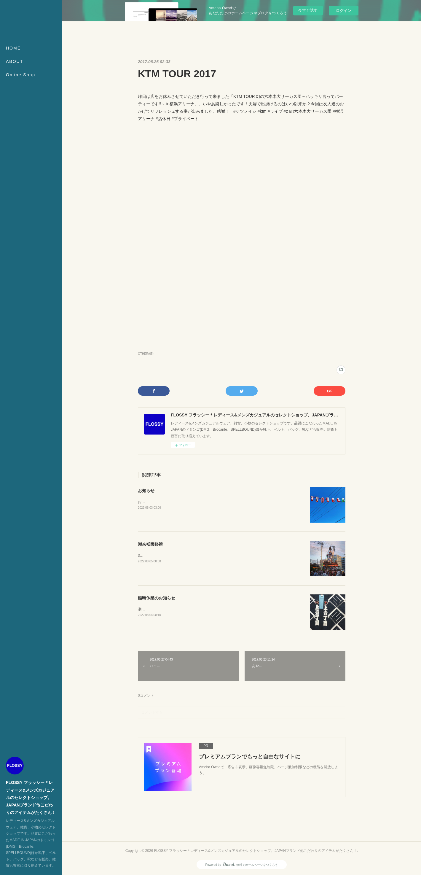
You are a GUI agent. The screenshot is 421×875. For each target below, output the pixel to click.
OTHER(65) (146, 353)
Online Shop (20, 74)
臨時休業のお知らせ (156, 598)
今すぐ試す (308, 10)
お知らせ (146, 490)
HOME (13, 48)
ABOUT (14, 61)
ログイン (343, 10)
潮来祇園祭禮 (150, 544)
